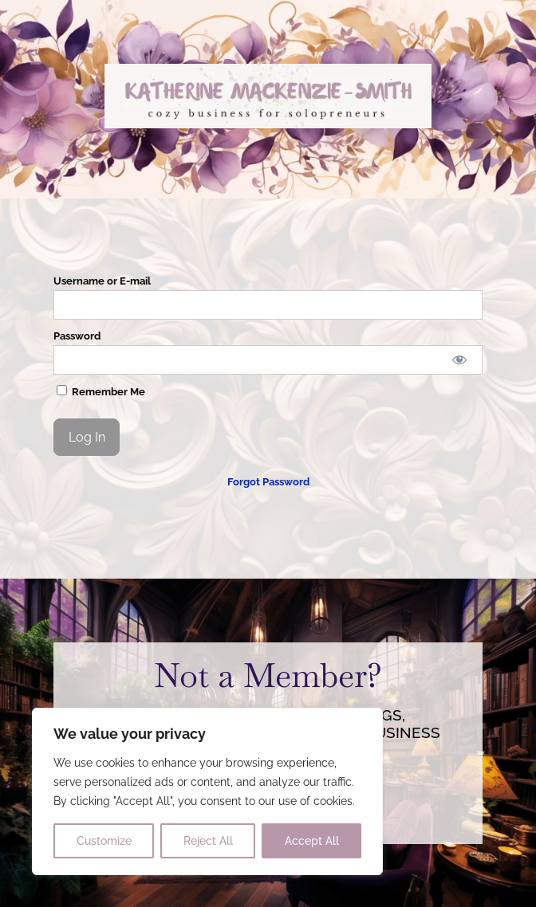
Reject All (208, 840)
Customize (104, 840)
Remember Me (101, 391)
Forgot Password (268, 482)
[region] (207, 791)
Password (76, 336)
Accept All (312, 840)
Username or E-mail (102, 281)
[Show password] (459, 360)
